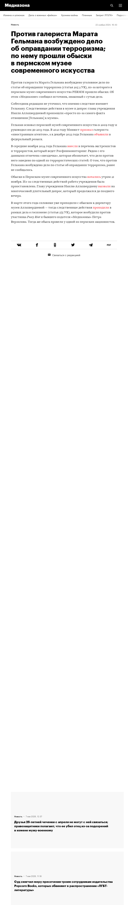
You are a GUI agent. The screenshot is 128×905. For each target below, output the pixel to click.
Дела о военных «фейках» (43, 15)
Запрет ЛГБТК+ (104, 15)
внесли (72, 146)
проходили (101, 207)
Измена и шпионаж (14, 15)
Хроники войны (69, 15)
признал (86, 130)
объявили (101, 134)
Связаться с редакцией (64, 267)
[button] (120, 5)
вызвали (104, 186)
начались (94, 177)
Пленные (87, 15)
